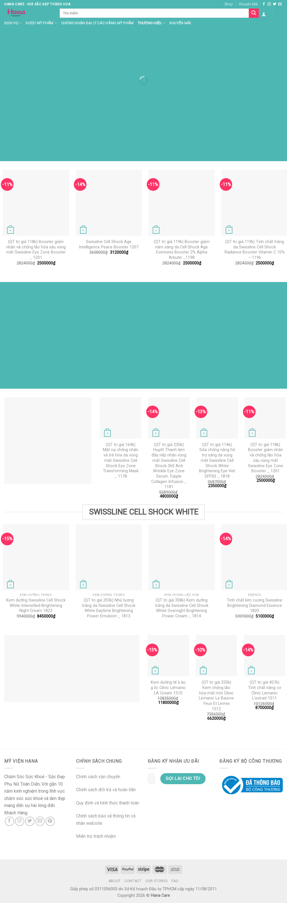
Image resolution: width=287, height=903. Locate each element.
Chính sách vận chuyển (98, 776)
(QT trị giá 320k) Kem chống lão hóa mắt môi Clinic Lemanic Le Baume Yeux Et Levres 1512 (216, 695)
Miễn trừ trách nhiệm (96, 836)
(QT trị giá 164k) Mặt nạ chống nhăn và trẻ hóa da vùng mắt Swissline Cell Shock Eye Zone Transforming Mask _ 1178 (121, 460)
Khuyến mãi (180, 23)
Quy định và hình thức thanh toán (107, 803)
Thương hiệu (151, 23)
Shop (229, 4)
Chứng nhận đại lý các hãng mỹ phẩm (97, 23)
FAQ (174, 881)
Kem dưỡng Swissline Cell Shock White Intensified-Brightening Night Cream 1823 (36, 605)
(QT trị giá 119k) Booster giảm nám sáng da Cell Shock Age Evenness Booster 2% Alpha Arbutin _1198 (182, 249)
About (115, 881)
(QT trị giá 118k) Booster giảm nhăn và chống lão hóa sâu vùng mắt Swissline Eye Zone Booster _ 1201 (36, 249)
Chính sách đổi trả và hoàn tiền (106, 789)
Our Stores (156, 881)
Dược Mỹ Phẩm (41, 23)
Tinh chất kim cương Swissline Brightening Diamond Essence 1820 (254, 605)
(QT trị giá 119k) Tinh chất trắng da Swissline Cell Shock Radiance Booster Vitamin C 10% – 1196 (255, 249)
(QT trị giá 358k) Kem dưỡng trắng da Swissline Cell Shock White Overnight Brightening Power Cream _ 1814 (181, 608)
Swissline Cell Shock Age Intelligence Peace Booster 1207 (109, 244)
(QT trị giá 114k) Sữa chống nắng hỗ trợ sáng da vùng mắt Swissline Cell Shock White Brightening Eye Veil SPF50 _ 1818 (217, 460)
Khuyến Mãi (248, 4)
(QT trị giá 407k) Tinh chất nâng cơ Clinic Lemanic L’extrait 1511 (264, 690)
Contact (132, 881)
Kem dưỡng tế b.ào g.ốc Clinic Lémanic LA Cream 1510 (168, 687)
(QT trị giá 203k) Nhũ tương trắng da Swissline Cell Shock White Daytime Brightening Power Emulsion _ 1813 (108, 608)
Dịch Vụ (13, 23)
